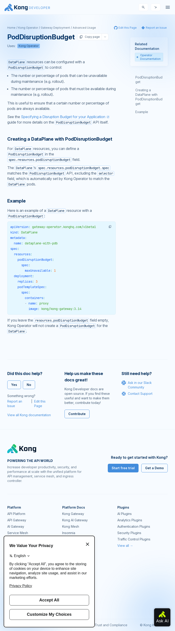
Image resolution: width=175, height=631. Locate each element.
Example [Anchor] (16, 201)
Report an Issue (14, 403)
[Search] (143, 7)
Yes (14, 385)
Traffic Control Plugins (133, 539)
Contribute (77, 414)
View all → (125, 545)
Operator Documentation (148, 57)
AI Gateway (15, 526)
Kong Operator (28, 27)
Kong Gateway (73, 514)
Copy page (89, 37)
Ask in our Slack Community (136, 384)
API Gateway (16, 520)
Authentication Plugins (133, 526)
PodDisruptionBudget (148, 79)
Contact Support (136, 393)
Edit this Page (40, 403)
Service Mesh (17, 533)
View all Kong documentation (29, 415)
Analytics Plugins (129, 520)
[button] (110, 226)
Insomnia (68, 533)
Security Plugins (129, 533)
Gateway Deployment (55, 27)
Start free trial (123, 468)
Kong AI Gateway (75, 520)
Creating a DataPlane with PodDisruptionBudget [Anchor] (59, 139)
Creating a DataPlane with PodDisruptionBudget (148, 97)
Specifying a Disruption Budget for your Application (63, 116)
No (29, 385)
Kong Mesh (70, 526)
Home (11, 27)
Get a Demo (154, 468)
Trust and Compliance (111, 625)
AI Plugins (124, 514)
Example (141, 112)
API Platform (16, 514)
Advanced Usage (84, 27)
